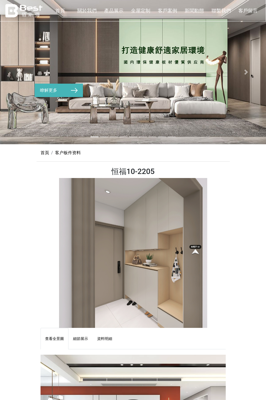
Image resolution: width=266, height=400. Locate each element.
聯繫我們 (221, 10)
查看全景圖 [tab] (54, 338)
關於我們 (87, 10)
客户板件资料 (68, 152)
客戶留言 (248, 10)
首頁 (60, 10)
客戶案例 (167, 10)
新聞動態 (194, 10)
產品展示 (113, 10)
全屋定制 (140, 10)
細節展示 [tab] (80, 338)
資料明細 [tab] (104, 338)
